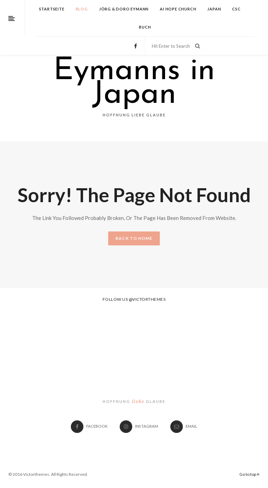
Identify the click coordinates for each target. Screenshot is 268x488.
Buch (145, 27)
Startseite (52, 9)
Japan (214, 9)
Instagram (139, 426)
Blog (82, 9)
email (183, 426)
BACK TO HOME (134, 238)
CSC (236, 9)
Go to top (249, 474)
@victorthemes (147, 299)
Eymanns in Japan (134, 83)
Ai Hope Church (178, 9)
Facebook (89, 426)
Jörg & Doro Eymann (124, 9)
